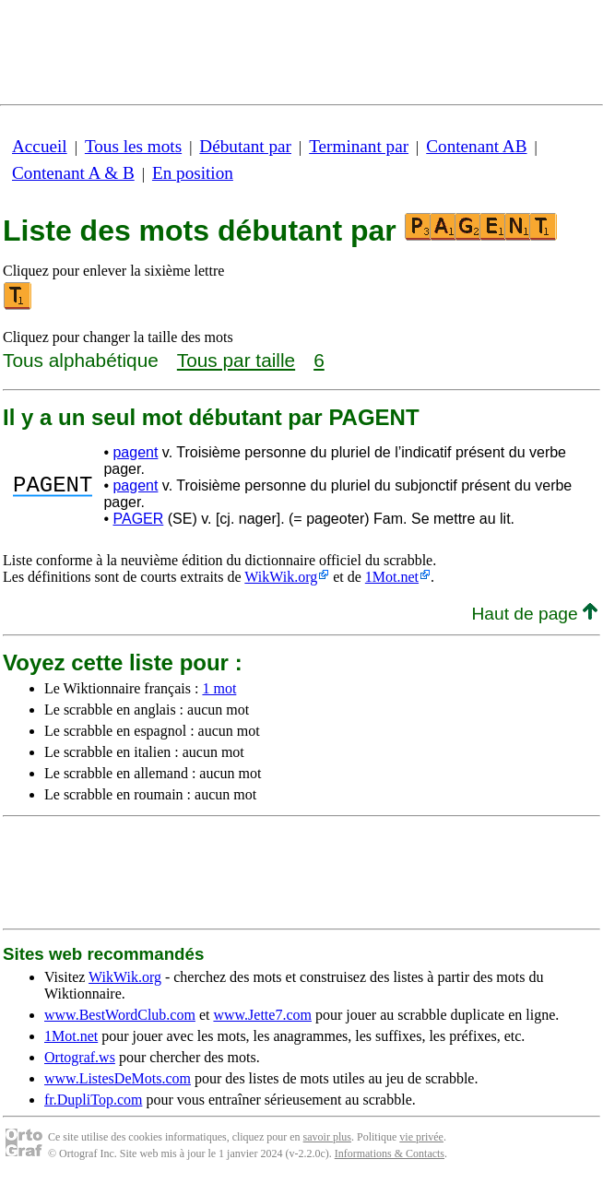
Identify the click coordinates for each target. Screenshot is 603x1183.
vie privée (421, 1136)
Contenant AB (476, 146)
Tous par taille (236, 360)
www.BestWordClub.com (119, 1015)
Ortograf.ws (79, 1057)
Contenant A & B (73, 173)
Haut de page (534, 613)
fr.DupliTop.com (93, 1099)
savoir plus (327, 1136)
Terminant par (358, 146)
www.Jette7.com (262, 1015)
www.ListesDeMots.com (117, 1078)
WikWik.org (280, 577)
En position (192, 173)
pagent (135, 452)
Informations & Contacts (389, 1153)
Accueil (39, 146)
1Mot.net (392, 577)
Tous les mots (133, 146)
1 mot (219, 688)
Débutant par (245, 146)
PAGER (137, 518)
